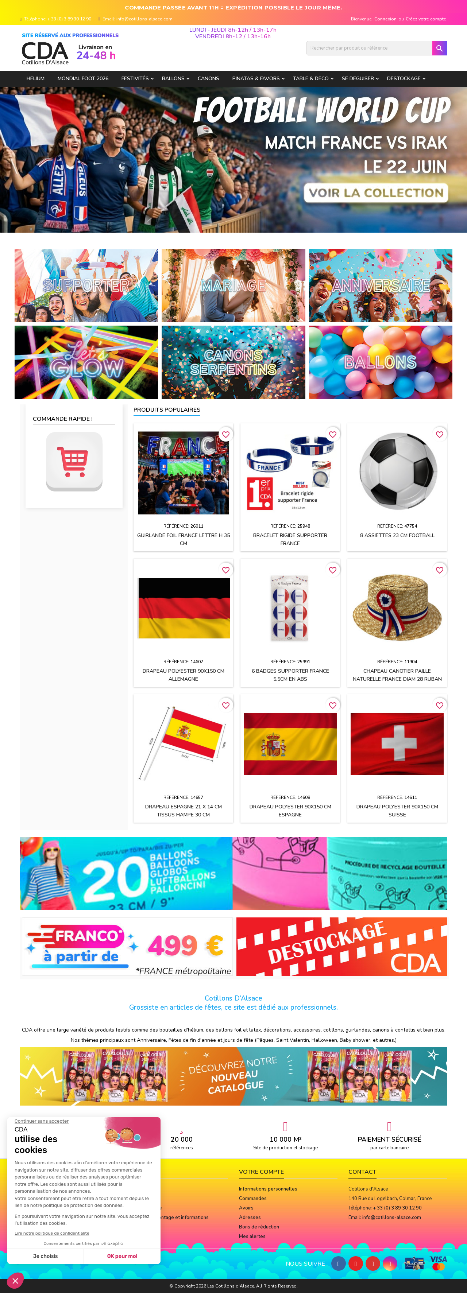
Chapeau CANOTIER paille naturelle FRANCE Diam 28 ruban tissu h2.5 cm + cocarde (397, 679)
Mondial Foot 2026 (83, 78)
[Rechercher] (376, 48)
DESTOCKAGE (404, 78)
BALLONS (173, 78)
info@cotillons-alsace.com (144, 19)
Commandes (253, 1198)
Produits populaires (167, 410)
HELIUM (36, 78)
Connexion (385, 19)
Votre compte (261, 1172)
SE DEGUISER (358, 78)
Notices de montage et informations (169, 1217)
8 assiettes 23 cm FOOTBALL (397, 535)
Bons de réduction (259, 1227)
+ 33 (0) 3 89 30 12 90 (69, 19)
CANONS (208, 78)
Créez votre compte (426, 19)
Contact (362, 1172)
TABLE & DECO (311, 78)
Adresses (250, 1217)
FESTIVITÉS (135, 78)
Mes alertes (252, 1236)
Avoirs (246, 1208)
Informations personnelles (268, 1189)
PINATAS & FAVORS (256, 78)
